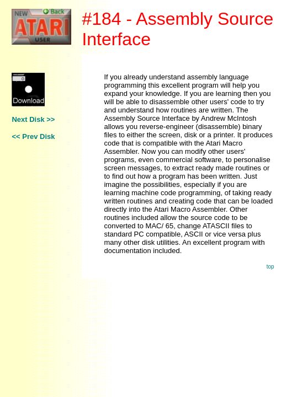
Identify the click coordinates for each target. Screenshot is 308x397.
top (270, 267)
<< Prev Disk (33, 136)
